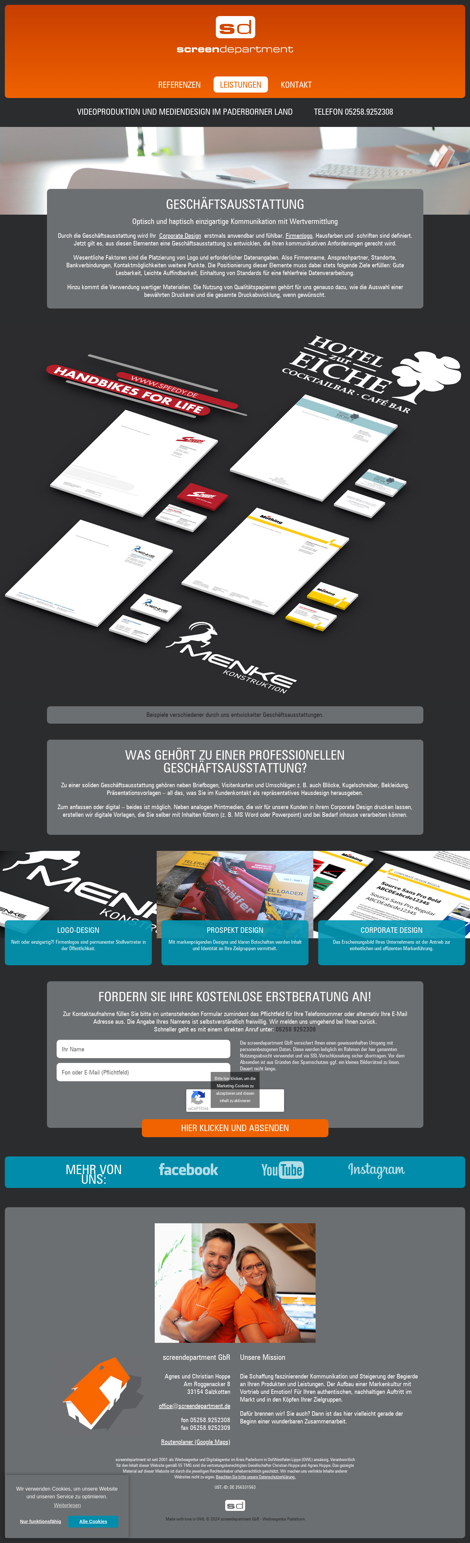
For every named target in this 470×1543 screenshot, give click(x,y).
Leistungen (241, 85)
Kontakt (296, 85)
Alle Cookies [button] (93, 1521)
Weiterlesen (67, 1505)
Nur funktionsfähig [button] (40, 1521)
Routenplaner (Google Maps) (195, 1442)
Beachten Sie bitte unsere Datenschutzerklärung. (256, 1477)
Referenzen (179, 85)
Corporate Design (180, 236)
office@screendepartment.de (194, 1406)
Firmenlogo (299, 236)
